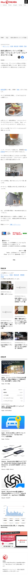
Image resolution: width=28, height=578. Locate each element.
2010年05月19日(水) (5, 44)
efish (18, 89)
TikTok (25, 5)
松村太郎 (3, 89)
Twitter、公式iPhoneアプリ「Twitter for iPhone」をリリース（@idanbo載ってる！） (15, 252)
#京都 (11, 46)
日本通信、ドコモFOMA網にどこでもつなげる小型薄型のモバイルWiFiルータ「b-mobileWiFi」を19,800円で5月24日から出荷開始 (14, 243)
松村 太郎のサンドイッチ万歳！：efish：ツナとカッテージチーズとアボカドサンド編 (14, 53)
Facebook (5, 5)
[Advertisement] (14, 21)
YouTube (20, 5)
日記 (7, 37)
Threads (10, 5)
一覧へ (14, 260)
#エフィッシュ (6, 46)
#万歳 (25, 46)
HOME (2, 37)
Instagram (15, 5)
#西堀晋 (21, 46)
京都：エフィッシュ (15, 224)
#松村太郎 (16, 46)
